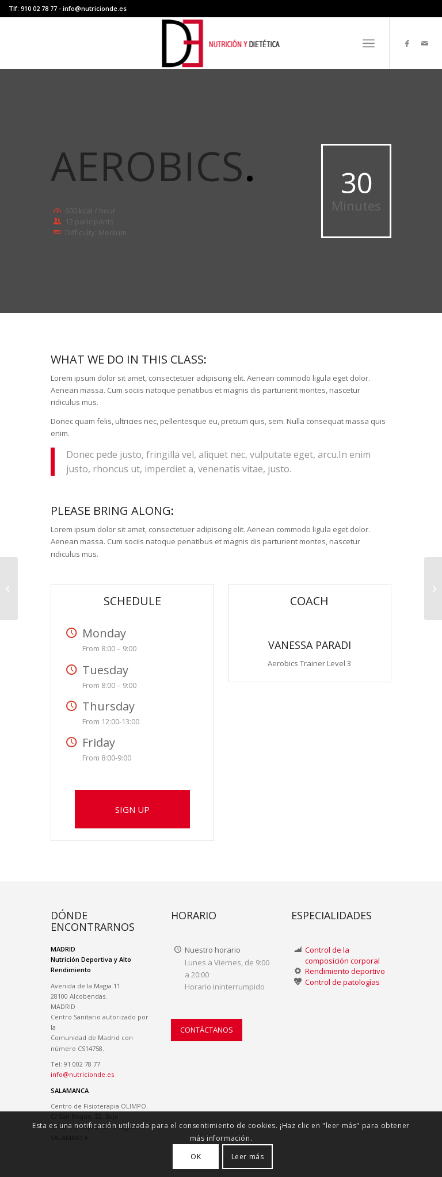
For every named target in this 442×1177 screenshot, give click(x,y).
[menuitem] (369, 43)
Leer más (247, 1156)
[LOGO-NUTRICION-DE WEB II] (220, 43)
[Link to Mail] (424, 43)
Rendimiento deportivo (345, 971)
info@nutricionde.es (95, 8)
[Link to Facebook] (407, 43)
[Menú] (369, 43)
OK (195, 1156)
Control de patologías (342, 982)
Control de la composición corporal (342, 955)
